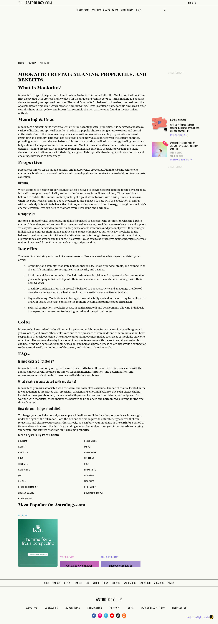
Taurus (57, 583)
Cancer (78, 583)
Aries (46, 583)
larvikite (89, 475)
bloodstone (90, 441)
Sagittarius (130, 583)
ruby (87, 464)
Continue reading (181, 159)
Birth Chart (127, 10)
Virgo (96, 583)
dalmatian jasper (93, 493)
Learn (21, 63)
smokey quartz (26, 493)
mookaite (89, 481)
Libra (105, 583)
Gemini (67, 583)
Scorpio (116, 583)
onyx (20, 458)
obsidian (23, 441)
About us (31, 608)
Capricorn (145, 583)
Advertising (73, 608)
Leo (87, 583)
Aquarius (159, 583)
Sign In (192, 3)
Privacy (114, 608)
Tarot (115, 10)
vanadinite (24, 470)
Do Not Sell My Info (153, 608)
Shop (138, 10)
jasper (87, 447)
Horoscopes (83, 10)
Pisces (171, 583)
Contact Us (51, 608)
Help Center (179, 608)
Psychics (96, 10)
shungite (23, 464)
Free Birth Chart (109, 557)
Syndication (95, 608)
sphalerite (90, 470)
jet (19, 475)
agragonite (90, 452)
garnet (22, 447)
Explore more (179, 135)
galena (22, 481)
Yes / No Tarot (67, 557)
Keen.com (23, 515)
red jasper (90, 487)
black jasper (25, 498)
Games (106, 10)
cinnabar (89, 458)
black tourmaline (28, 487)
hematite (23, 452)
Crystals (32, 63)
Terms (130, 608)
